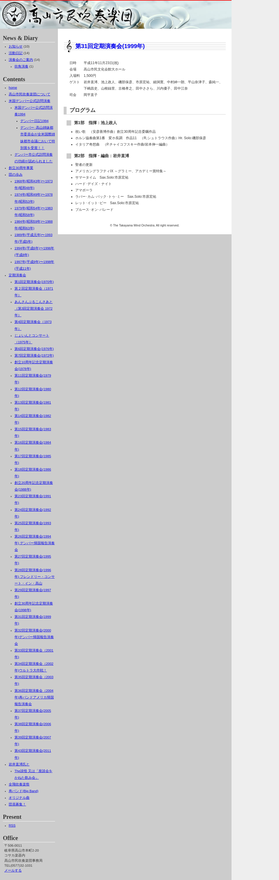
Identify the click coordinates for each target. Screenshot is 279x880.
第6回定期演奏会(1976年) (34, 349)
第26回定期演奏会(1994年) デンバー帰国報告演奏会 (34, 543)
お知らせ (16, 46)
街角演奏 (21, 66)
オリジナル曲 (19, 797)
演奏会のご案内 (21, 59)
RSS (12, 825)
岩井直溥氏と (19, 764)
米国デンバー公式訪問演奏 (29, 101)
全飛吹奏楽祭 (19, 784)
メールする (13, 870)
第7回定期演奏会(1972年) (34, 355)
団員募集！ (17, 804)
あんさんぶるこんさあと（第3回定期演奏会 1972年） (33, 308)
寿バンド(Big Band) (23, 791)
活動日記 (16, 53)
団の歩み (16, 174)
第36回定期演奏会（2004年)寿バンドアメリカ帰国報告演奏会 (34, 697)
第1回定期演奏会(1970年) (34, 282)
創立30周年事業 (21, 168)
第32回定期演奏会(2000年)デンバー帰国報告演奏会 (34, 637)
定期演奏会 (17, 275)
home (13, 87)
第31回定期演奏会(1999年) (110, 46)
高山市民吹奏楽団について (29, 94)
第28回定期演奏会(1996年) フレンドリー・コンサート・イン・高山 (34, 576)
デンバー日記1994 (34, 121)
